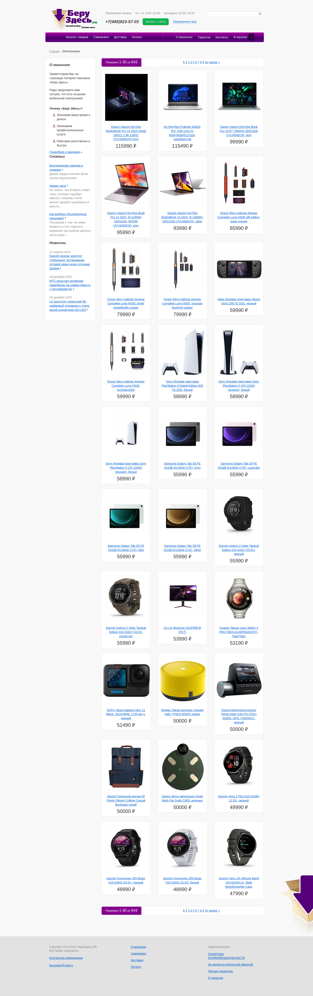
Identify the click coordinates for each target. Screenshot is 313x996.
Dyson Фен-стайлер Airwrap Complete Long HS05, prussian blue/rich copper (182, 304)
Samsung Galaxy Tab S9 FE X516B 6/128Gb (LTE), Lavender (239, 466)
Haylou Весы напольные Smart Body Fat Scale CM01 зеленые (182, 799)
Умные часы (58, 186)
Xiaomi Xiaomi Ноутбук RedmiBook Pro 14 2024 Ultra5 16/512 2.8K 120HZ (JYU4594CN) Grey (126, 133)
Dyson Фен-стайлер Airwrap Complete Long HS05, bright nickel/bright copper (125, 304)
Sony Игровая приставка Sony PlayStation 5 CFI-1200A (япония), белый (238, 386)
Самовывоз (101, 37)
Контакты (220, 37)
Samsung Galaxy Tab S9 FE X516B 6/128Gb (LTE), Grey (182, 466)
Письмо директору (220, 971)
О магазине (183, 37)
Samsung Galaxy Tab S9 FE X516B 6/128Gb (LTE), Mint (126, 548)
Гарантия (202, 37)
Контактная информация (66, 958)
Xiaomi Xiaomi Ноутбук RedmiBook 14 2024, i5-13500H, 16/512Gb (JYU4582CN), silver (182, 217)
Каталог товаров (77, 37)
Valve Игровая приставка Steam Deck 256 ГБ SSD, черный (238, 301)
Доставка (120, 37)
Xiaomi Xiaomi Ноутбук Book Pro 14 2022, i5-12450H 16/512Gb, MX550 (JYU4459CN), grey (126, 220)
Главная (54, 51)
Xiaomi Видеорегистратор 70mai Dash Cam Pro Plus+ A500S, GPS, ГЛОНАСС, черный (239, 716)
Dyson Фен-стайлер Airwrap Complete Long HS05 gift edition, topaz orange (238, 217)
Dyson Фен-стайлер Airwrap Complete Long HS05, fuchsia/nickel (125, 386)
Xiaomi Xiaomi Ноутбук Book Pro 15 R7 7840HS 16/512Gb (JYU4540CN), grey (239, 131)
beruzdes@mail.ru (61, 965)
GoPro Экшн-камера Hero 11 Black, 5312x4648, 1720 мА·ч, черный (125, 714)
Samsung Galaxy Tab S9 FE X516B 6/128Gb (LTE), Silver (182, 548)
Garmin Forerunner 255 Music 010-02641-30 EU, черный (125, 881)
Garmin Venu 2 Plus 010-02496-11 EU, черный (239, 799)
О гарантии (215, 978)
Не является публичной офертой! (230, 965)
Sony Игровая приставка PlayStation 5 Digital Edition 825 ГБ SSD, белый (182, 386)
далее (213, 62)
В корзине (243, 37)
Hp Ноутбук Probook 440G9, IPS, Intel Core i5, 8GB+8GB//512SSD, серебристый (182, 133)
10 (206, 62)
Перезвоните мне (186, 21)
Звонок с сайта (157, 21)
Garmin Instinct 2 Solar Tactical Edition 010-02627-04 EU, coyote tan (126, 632)
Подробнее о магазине (65, 152)
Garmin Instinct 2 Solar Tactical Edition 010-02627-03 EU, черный (239, 550)
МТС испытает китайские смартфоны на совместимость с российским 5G (70, 285)
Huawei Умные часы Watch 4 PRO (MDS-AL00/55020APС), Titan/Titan (238, 632)
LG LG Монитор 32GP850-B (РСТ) (182, 630)
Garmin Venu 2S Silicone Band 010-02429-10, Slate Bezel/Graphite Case (239, 883)
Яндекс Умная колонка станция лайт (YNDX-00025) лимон (182, 712)
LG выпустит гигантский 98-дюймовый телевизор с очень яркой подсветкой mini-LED (70, 306)
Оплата (137, 37)
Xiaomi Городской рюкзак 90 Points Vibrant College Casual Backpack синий (126, 801)
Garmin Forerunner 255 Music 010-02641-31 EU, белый (182, 881)
